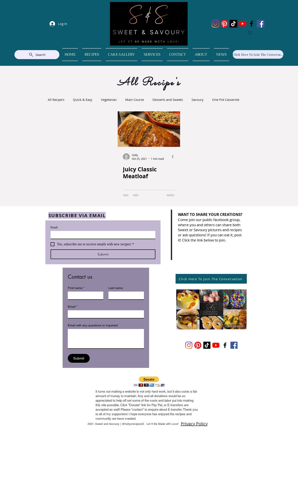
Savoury (197, 99)
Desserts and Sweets (168, 99)
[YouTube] (242, 24)
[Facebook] (251, 24)
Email (54, 227)
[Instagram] (215, 24)
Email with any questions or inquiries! (93, 325)
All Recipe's (56, 99)
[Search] (250, 32)
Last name (115, 288)
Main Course (134, 99)
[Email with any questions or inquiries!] (106, 339)
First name (76, 288)
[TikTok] (233, 24)
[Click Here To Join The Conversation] (258, 54)
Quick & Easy (82, 99)
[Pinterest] (224, 24)
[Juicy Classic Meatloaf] (149, 129)
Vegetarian (109, 99)
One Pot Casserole (225, 99)
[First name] (84, 295)
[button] (149, 381)
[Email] (102, 235)
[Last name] (124, 295)
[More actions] (174, 156)
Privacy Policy (194, 424)
